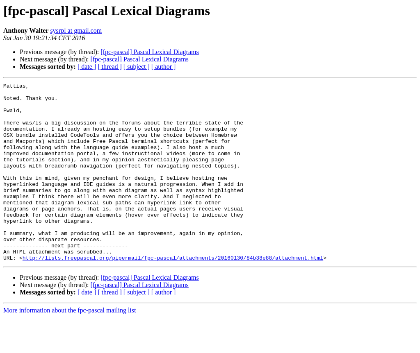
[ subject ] (136, 66)
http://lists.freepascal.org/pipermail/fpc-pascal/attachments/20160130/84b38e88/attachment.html (173, 293)
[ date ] (87, 66)
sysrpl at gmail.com (76, 30)
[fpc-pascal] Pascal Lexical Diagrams (149, 51)
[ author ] (163, 66)
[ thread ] (110, 66)
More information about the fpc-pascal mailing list (69, 345)
